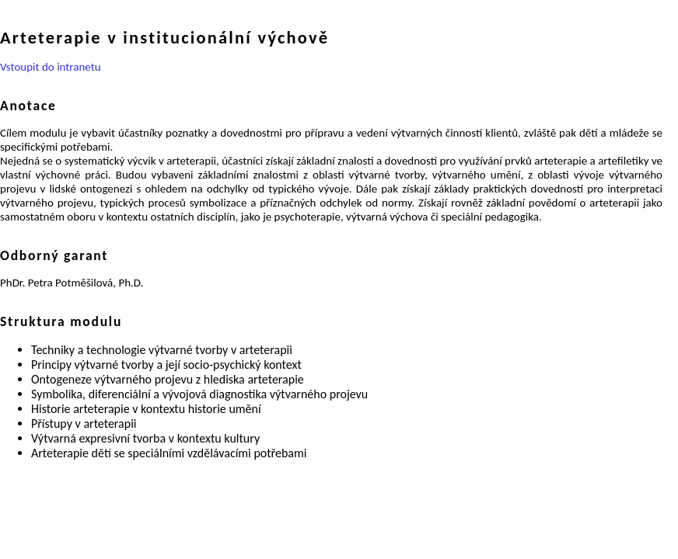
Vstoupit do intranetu (50, 67)
